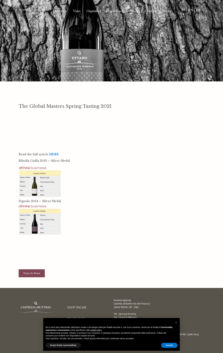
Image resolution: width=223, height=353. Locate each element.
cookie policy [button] (96, 330)
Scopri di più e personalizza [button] (63, 345)
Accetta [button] (169, 345)
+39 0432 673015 (127, 314)
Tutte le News (31, 273)
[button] (176, 322)
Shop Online (76, 307)
